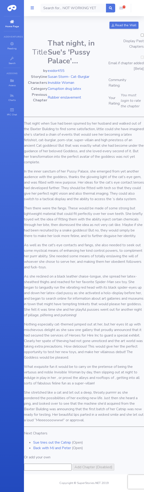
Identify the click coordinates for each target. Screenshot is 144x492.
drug (68, 88)
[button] (121, 8)
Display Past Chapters (133, 43)
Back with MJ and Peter (52, 448)
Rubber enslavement (64, 97)
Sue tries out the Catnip (52, 442)
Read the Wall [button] (124, 25)
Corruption (56, 88)
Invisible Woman (61, 82)
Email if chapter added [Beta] (126, 66)
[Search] (73, 8)
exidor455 (56, 70)
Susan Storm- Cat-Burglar (68, 76)
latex (77, 88)
